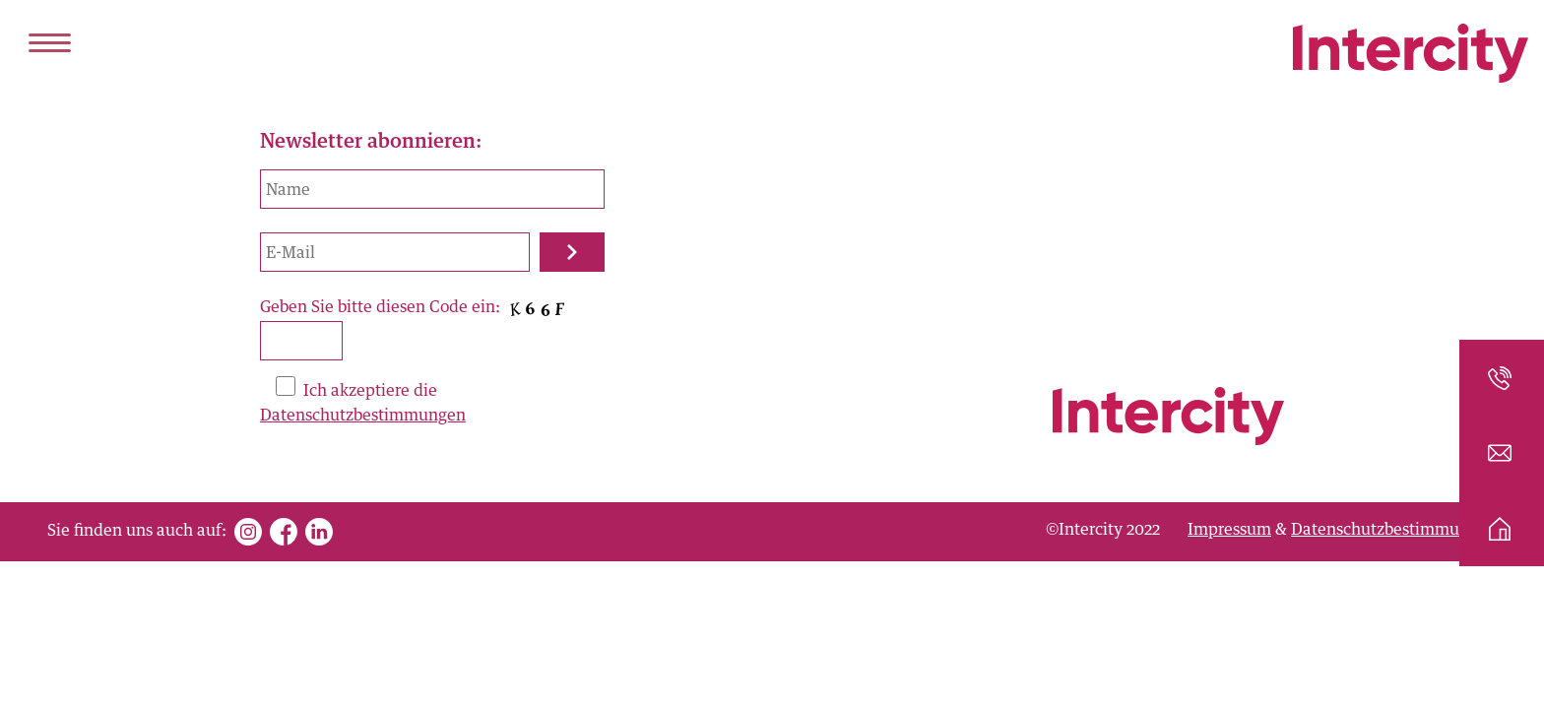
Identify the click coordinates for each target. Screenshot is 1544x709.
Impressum (1229, 530)
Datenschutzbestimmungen (363, 415)
